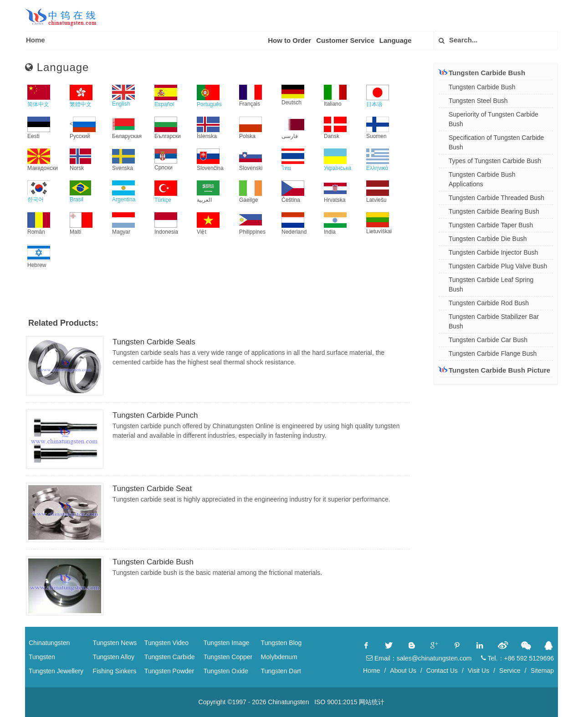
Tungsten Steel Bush (478, 100)
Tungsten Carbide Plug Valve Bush (498, 266)
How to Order (289, 40)
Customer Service (345, 40)
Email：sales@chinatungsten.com (418, 658)
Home (35, 40)
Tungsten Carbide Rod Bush (489, 303)
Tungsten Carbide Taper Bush (491, 225)
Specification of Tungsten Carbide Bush (496, 142)
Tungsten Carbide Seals (154, 342)
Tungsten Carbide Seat (152, 488)
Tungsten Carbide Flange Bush (493, 353)
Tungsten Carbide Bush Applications (482, 179)
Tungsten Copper (228, 657)
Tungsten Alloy (113, 657)
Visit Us (478, 670)
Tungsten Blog (281, 642)
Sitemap (542, 670)
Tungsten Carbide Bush (153, 562)
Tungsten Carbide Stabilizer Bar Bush (494, 321)
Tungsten (42, 657)
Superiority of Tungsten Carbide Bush (493, 119)
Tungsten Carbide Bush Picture (494, 370)
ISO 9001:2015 (335, 702)
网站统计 (371, 702)
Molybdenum (279, 657)
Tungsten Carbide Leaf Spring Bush (491, 284)
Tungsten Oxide (226, 671)
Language (395, 40)
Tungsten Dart (281, 671)
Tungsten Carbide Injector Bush (493, 252)
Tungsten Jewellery (56, 671)
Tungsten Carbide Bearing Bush (494, 211)
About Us (403, 670)
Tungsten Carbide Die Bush (488, 238)
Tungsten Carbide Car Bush (488, 339)
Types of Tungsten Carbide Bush (495, 160)
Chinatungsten (49, 642)
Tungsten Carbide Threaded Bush (496, 197)
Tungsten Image (227, 642)
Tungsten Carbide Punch (155, 415)
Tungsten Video (166, 642)
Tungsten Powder (169, 671)
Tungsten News (115, 642)
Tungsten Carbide (169, 657)
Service (510, 670)
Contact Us (442, 670)
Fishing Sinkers (115, 671)
